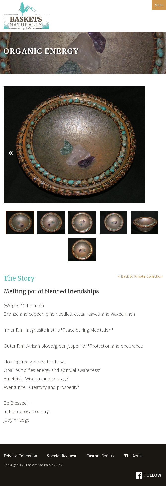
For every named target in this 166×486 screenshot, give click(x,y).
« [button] (11, 152)
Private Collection (20, 456)
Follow (148, 475)
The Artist (133, 456)
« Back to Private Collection (140, 276)
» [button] (155, 152)
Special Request (62, 456)
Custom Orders (100, 456)
